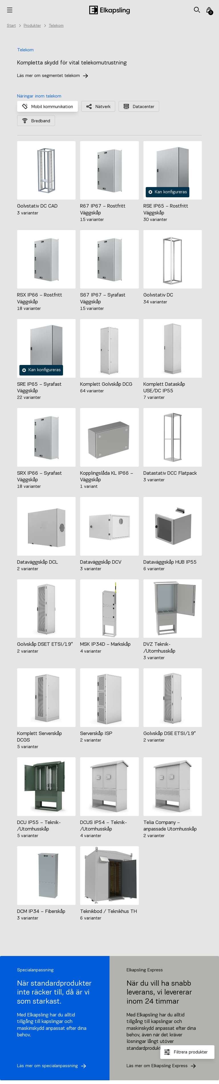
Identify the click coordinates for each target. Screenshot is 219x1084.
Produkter (32, 26)
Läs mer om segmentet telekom (54, 75)
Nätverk (98, 106)
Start (11, 26)
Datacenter (138, 106)
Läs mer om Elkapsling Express (163, 1066)
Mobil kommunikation (47, 106)
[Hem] (109, 10)
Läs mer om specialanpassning (53, 1066)
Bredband (36, 120)
